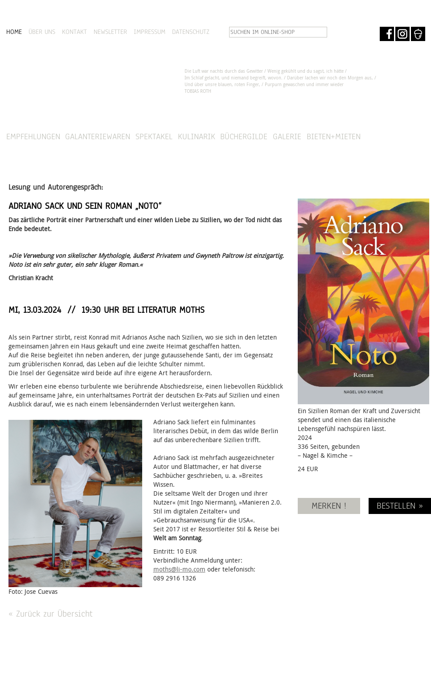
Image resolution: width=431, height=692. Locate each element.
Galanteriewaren (97, 136)
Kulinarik (196, 136)
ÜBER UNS (42, 31)
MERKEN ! (329, 506)
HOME (14, 31)
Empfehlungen (33, 136)
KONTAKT (74, 31)
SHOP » (401, 136)
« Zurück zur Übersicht (50, 614)
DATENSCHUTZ (190, 31)
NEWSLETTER (110, 31)
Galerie (287, 136)
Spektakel (153, 136)
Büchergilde (243, 136)
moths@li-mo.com (179, 569)
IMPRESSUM (149, 31)
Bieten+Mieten (334, 136)
